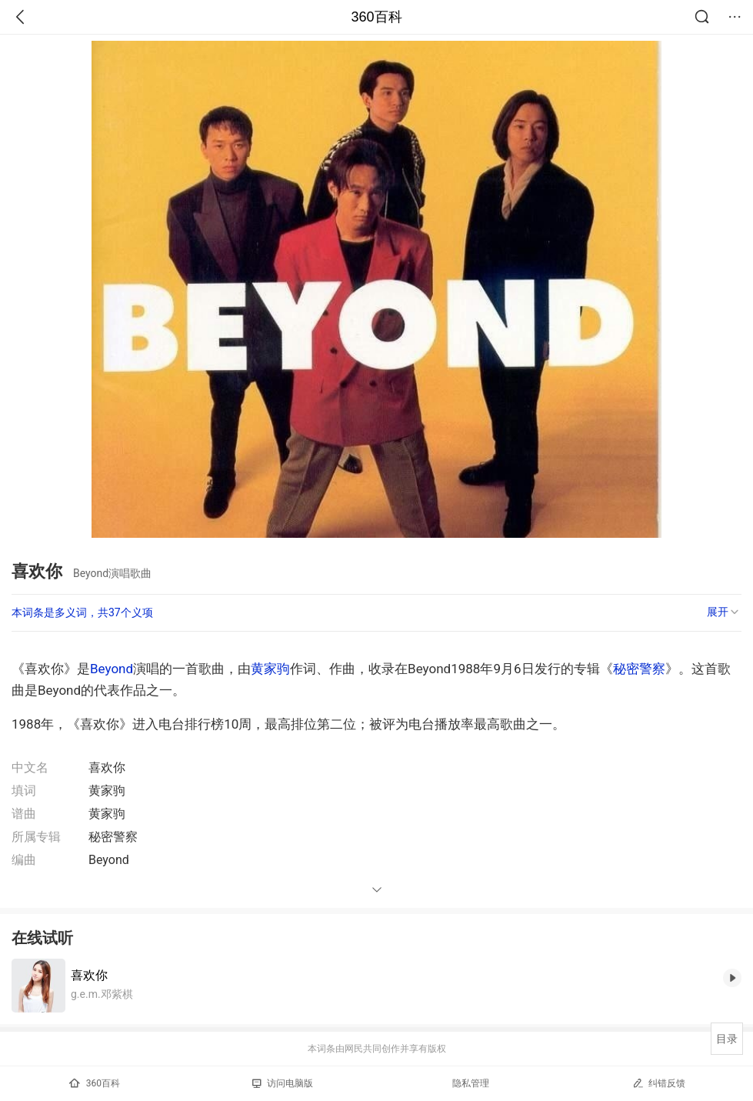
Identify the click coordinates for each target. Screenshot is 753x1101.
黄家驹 (270, 668)
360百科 (376, 17)
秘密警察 (639, 668)
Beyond (111, 668)
